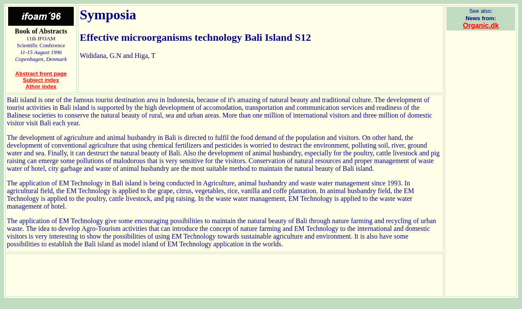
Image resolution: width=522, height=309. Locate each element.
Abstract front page (41, 73)
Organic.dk (481, 25)
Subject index (41, 80)
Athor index (40, 86)
